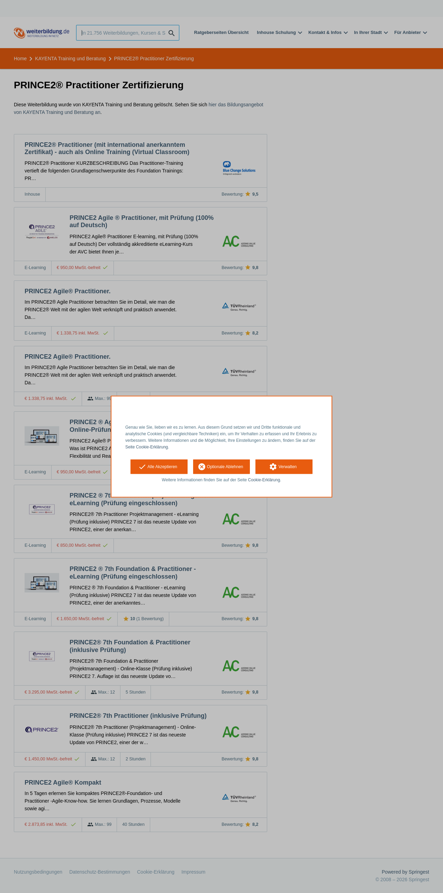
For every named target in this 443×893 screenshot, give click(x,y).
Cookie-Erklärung (264, 479)
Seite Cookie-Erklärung (146, 446)
